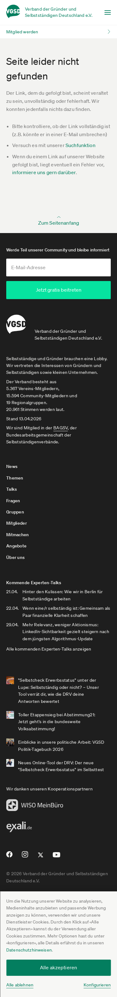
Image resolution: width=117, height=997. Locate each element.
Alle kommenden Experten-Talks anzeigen (48, 649)
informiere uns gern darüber (44, 172)
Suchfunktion (80, 145)
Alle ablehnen (19, 985)
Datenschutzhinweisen (29, 950)
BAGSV (60, 428)
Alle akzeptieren (58, 967)
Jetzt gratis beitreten (58, 290)
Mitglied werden (22, 32)
